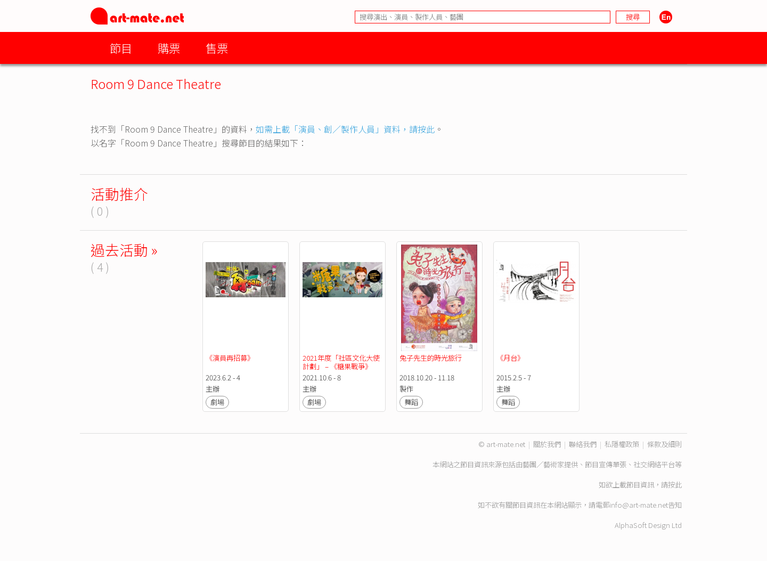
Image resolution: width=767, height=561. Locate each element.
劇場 (217, 402)
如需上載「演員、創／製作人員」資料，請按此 (345, 129)
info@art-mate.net (638, 505)
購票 (169, 47)
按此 (675, 484)
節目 (121, 47)
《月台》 (510, 358)
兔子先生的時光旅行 (430, 358)
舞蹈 (411, 402)
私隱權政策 (622, 444)
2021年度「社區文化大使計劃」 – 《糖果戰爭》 (341, 362)
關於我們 (547, 444)
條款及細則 (664, 444)
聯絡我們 (583, 444)
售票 (217, 47)
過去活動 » (124, 249)
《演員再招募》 (230, 358)
